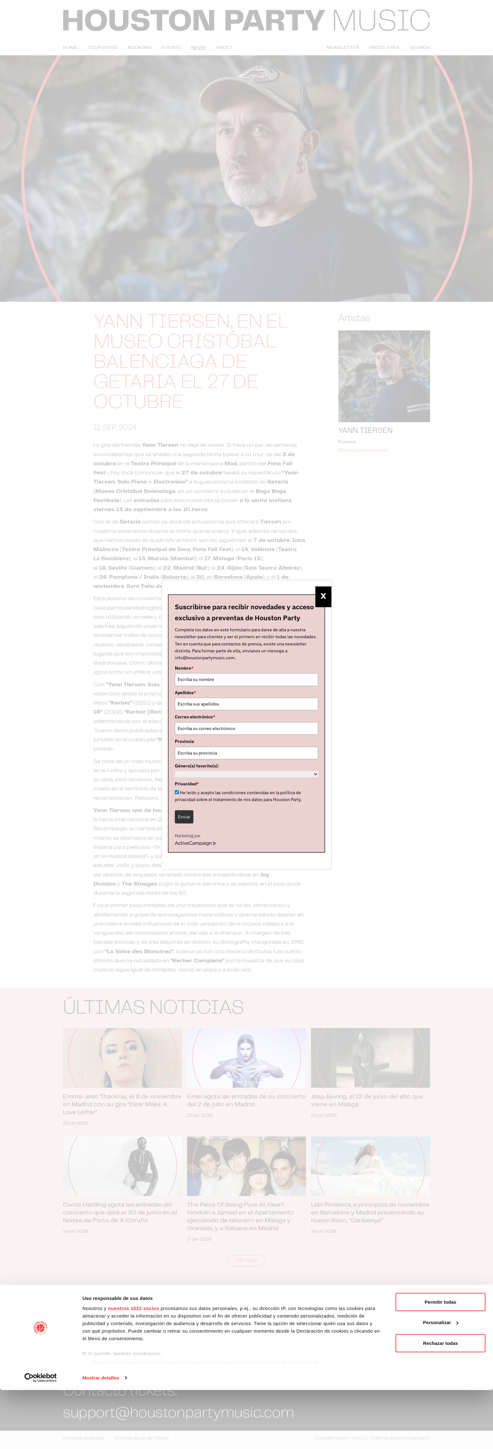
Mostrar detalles (100, 1436)
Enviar (184, 817)
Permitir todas (441, 1360)
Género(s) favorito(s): (197, 766)
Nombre (184, 668)
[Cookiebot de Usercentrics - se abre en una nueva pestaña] (40, 1436)
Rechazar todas (440, 1402)
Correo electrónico (195, 717)
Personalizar (440, 1381)
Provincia (184, 741)
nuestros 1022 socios (133, 1367)
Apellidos (185, 692)
